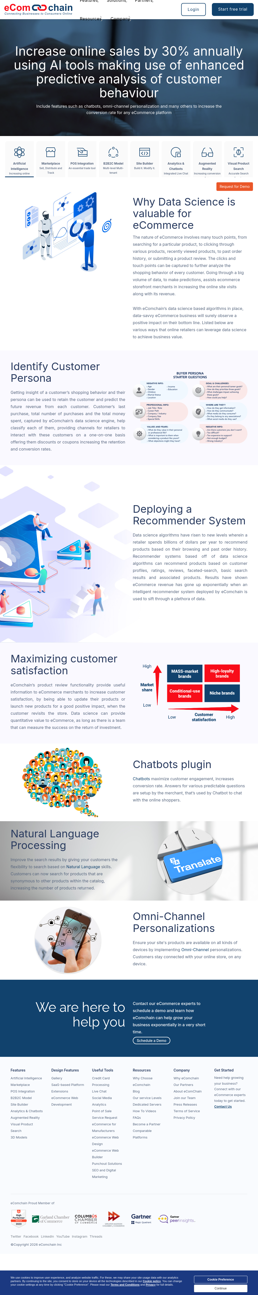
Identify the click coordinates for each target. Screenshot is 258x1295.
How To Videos (144, 1111)
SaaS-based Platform (67, 1085)
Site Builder (19, 1104)
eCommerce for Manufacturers (104, 1127)
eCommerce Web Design (105, 1140)
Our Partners (183, 1085)
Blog (136, 1091)
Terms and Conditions (125, 1284)
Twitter (16, 1236)
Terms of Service (187, 1111)
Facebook (31, 1236)
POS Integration (23, 1091)
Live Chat (99, 1091)
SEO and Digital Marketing (104, 1173)
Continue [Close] (221, 1288)
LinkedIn (47, 1236)
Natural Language (83, 866)
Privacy (150, 1284)
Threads (96, 1236)
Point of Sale (101, 1111)
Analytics (99, 1104)
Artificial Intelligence (26, 1078)
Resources (91, 18)
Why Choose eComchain (142, 1081)
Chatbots (142, 778)
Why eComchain (186, 1078)
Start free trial (232, 9)
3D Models (19, 1137)
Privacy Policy (184, 1117)
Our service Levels (147, 1098)
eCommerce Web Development (64, 1101)
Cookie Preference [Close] (220, 1279)
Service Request (104, 1117)
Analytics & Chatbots (27, 1111)
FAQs (137, 1117)
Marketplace (20, 1085)
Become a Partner (146, 1124)
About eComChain (188, 1091)
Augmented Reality (25, 1117)
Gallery (56, 1078)
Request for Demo (235, 186)
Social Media (102, 1098)
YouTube (63, 1236)
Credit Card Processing (101, 1081)
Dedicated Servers (147, 1104)
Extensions (59, 1091)
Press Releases (185, 1104)
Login (193, 9)
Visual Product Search (22, 1127)
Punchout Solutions (107, 1164)
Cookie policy (152, 1281)
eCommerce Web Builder (105, 1153)
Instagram (79, 1236)
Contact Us (223, 1106)
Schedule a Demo (151, 1040)
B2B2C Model (21, 1098)
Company (120, 18)
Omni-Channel (195, 949)
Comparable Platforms (142, 1134)
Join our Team (185, 1098)
